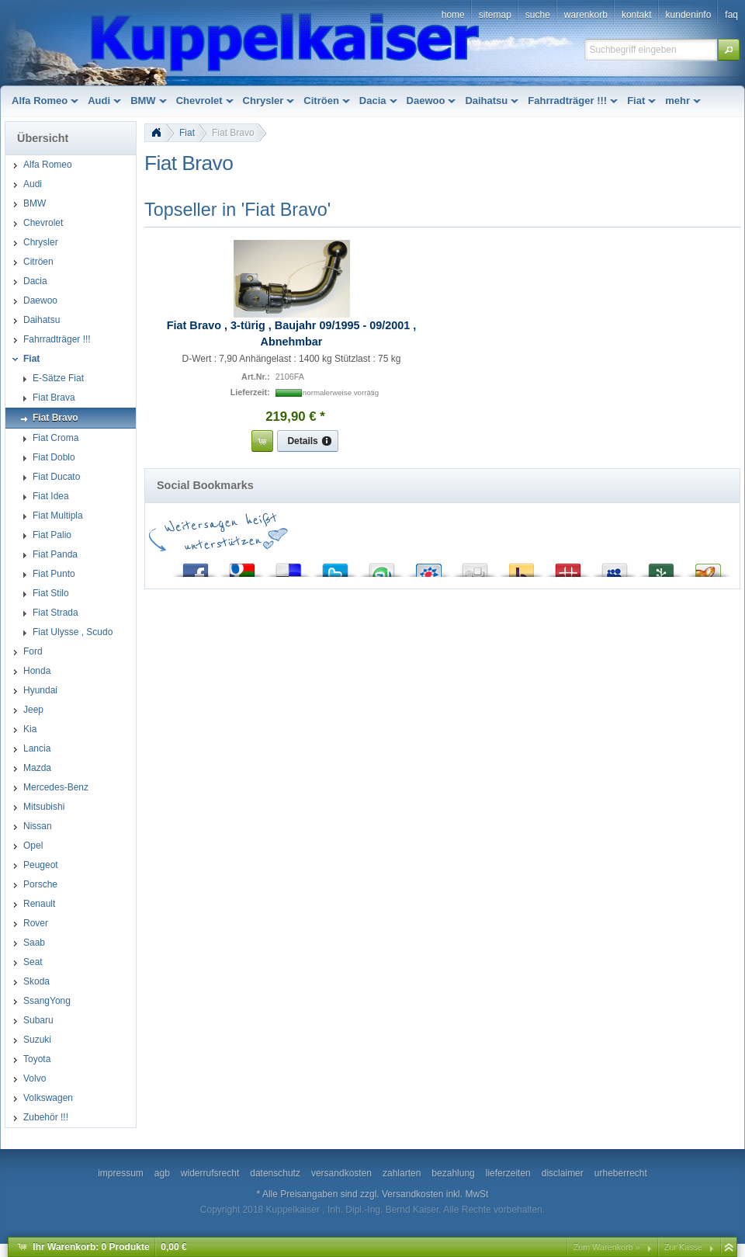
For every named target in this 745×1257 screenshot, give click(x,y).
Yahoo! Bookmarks (521, 566)
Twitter (335, 566)
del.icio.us (288, 566)
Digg (475, 566)
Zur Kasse (683, 1247)
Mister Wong (568, 566)
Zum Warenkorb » (606, 1247)
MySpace (614, 566)
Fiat (187, 132)
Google (242, 566)
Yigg (707, 566)
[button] (729, 50)
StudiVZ (428, 566)
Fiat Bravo (233, 132)
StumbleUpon (382, 566)
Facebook (195, 566)
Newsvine (661, 566)
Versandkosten (412, 1194)
